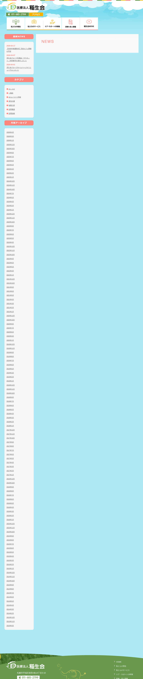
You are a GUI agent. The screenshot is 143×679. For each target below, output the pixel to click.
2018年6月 (11, 392)
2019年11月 (11, 335)
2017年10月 (11, 424)
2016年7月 (11, 481)
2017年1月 (11, 461)
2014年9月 (11, 571)
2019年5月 (11, 355)
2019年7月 (11, 347)
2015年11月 (11, 514)
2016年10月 (11, 469)
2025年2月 (11, 159)
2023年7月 (11, 216)
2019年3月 (11, 359)
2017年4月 (11, 449)
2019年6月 (11, 351)
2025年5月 (11, 151)
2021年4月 (11, 286)
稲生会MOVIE (119, 668)
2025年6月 (11, 147)
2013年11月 (11, 608)
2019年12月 (11, 331)
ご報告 (11, 79)
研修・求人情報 (120, 664)
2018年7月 (11, 388)
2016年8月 (11, 477)
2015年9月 (11, 522)
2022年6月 (11, 249)
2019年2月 (11, 363)
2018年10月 (11, 379)
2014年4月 (11, 592)
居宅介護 (12, 87)
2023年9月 (11, 212)
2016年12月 (11, 465)
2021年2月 (11, 294)
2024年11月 (11, 172)
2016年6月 (11, 486)
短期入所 (12, 91)
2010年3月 (11, 612)
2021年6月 (11, 278)
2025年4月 (11, 155)
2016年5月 (11, 490)
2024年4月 (11, 188)
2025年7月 (11, 143)
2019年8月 (11, 343)
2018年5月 (11, 396)
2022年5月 (11, 253)
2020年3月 (11, 322)
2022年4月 (11, 257)
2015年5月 (11, 538)
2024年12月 (11, 167)
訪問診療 (12, 100)
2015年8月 (11, 526)
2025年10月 (11, 135)
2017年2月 (11, 457)
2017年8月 (11, 432)
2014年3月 (11, 596)
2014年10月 (11, 567)
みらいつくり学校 (15, 83)
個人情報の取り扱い (122, 672)
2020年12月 (11, 302)
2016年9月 (11, 473)
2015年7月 (11, 530)
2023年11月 (11, 204)
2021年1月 (11, 298)
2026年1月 (11, 127)
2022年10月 (11, 241)
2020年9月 (11, 310)
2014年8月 (11, 575)
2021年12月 (11, 265)
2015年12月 (11, 510)
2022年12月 (11, 233)
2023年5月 (11, 225)
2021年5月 (11, 282)
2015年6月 (11, 534)
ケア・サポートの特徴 (123, 660)
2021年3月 (11, 290)
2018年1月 (11, 412)
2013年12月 (11, 604)
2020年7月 (11, 314)
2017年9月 (11, 428)
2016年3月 (11, 498)
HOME (116, 648)
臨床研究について (121, 676)
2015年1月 (11, 555)
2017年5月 (11, 445)
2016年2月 (11, 502)
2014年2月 (11, 600)
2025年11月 (11, 131)
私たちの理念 (119, 652)
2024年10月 (11, 176)
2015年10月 (11, 518)
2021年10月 (11, 269)
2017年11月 (11, 420)
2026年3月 (11, 123)
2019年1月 (11, 367)
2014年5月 (11, 587)
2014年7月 (11, 579)
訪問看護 (12, 96)
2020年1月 (11, 326)
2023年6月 (11, 220)
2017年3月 (11, 453)
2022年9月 (11, 245)
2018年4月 (11, 400)
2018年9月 (11, 384)
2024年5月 (11, 184)
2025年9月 (11, 139)
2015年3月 (11, 547)
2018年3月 (11, 404)
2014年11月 (11, 563)
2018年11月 (11, 375)
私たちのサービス (121, 656)
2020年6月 (11, 318)
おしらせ (12, 75)
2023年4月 (11, 229)
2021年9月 (11, 273)
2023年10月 (11, 208)
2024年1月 (11, 196)
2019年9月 (11, 339)
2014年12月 (11, 559)
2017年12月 (11, 416)
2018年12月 (11, 371)
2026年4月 (11, 119)
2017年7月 (11, 436)
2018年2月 (11, 408)
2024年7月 (11, 180)
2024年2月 (11, 192)
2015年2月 (11, 551)
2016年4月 (11, 494)
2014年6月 (11, 583)
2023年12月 (11, 200)
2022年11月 (11, 237)
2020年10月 (11, 306)
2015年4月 (11, 543)
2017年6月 (11, 441)
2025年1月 (11, 163)
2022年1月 (11, 261)
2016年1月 (11, 506)
